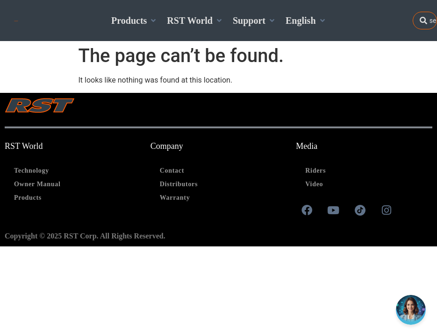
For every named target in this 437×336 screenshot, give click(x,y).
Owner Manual (37, 184)
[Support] (254, 21)
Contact (172, 170)
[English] (306, 21)
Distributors (179, 184)
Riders (315, 170)
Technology (31, 170)
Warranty (175, 197)
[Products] (134, 21)
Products (28, 197)
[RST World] (195, 21)
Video (314, 184)
